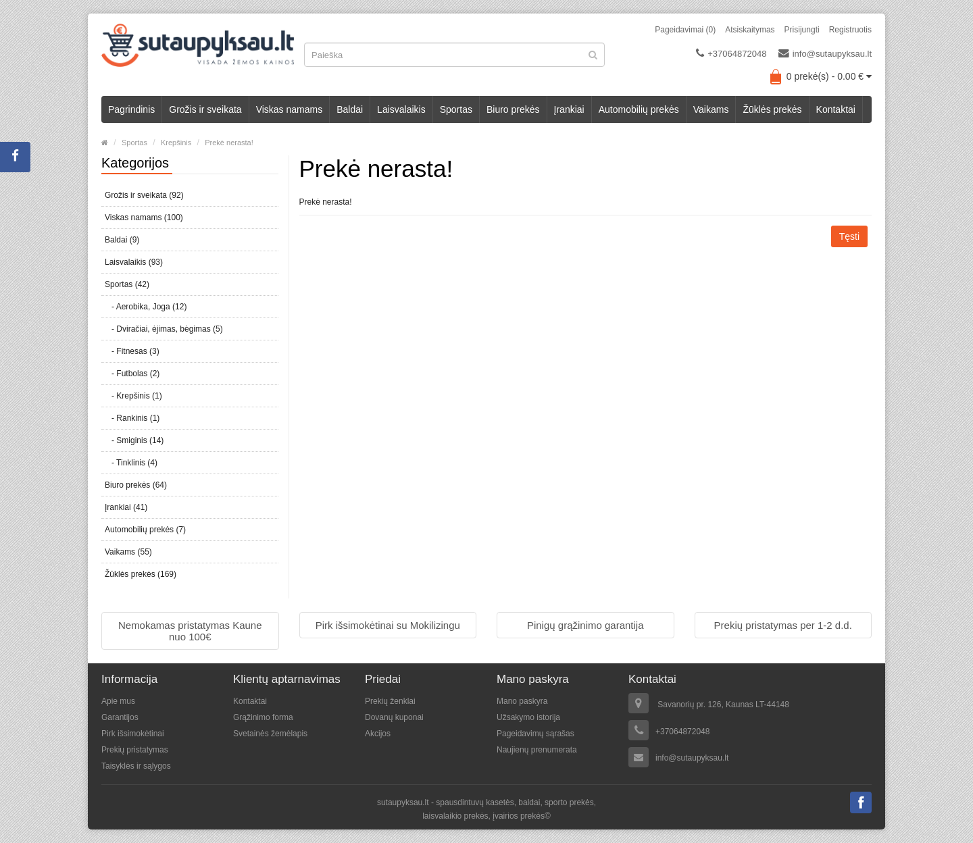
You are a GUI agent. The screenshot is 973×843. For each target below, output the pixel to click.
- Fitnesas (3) (132, 351)
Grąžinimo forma (263, 717)
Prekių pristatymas (134, 750)
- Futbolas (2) (132, 373)
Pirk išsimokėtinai (132, 733)
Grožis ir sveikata (205, 109)
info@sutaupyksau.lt (825, 53)
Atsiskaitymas (749, 29)
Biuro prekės (513, 109)
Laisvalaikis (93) (134, 262)
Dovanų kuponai (394, 717)
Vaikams (711, 109)
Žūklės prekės (772, 109)
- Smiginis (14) (134, 440)
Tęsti (849, 236)
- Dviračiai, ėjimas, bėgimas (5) (164, 329)
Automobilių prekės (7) (145, 529)
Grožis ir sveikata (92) (144, 195)
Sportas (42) (127, 284)
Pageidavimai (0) (685, 29)
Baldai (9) (122, 240)
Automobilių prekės (639, 109)
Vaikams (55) (128, 552)
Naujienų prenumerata (537, 750)
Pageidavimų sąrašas (535, 733)
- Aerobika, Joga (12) (145, 306)
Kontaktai (835, 109)
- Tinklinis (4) (131, 462)
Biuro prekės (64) (136, 485)
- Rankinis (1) (132, 418)
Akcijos (378, 733)
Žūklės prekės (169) (140, 574)
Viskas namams (289, 109)
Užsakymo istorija (528, 717)
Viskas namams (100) (144, 217)
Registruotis (850, 29)
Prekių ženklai (390, 701)
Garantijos (120, 717)
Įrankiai (569, 109)
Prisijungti (802, 29)
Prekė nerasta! (229, 142)
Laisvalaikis (401, 109)
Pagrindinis (131, 109)
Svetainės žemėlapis (270, 733)
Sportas (456, 109)
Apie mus (118, 701)
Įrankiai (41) (126, 507)
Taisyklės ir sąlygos (136, 766)
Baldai (349, 109)
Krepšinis (176, 142)
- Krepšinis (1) (133, 396)
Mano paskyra (522, 701)
